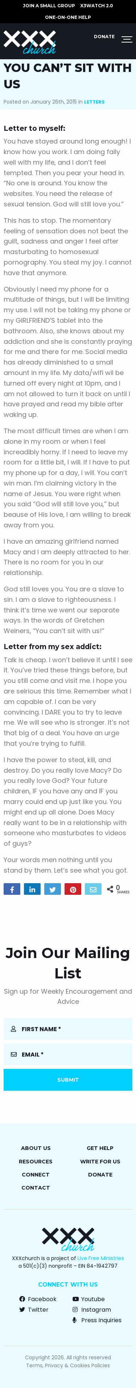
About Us (36, 1148)
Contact (35, 1187)
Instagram (92, 1310)
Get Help (100, 1148)
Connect (36, 1174)
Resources (36, 1161)
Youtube (89, 1299)
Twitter (34, 1310)
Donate (104, 36)
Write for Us (100, 1161)
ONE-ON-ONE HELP (68, 17)
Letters (94, 101)
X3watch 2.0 (96, 5)
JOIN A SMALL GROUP (49, 5)
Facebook (38, 1299)
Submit (68, 1080)
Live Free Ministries (101, 1258)
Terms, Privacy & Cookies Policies (68, 1365)
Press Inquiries (97, 1320)
